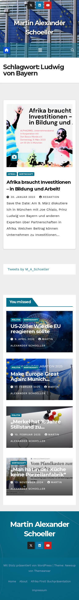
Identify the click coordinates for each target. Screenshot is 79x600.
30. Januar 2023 (23, 197)
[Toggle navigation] (40, 50)
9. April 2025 (25, 339)
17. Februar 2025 (28, 386)
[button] (72, 50)
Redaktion (49, 197)
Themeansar (42, 570)
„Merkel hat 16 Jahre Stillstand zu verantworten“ (36, 427)
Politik (16, 320)
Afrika (12, 174)
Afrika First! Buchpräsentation (51, 581)
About (23, 581)
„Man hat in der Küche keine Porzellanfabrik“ (38, 472)
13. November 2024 (29, 482)
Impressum (39, 590)
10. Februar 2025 (28, 434)
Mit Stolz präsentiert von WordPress (28, 565)
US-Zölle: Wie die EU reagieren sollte (36, 328)
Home (12, 581)
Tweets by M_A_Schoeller (28, 269)
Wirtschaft (26, 174)
